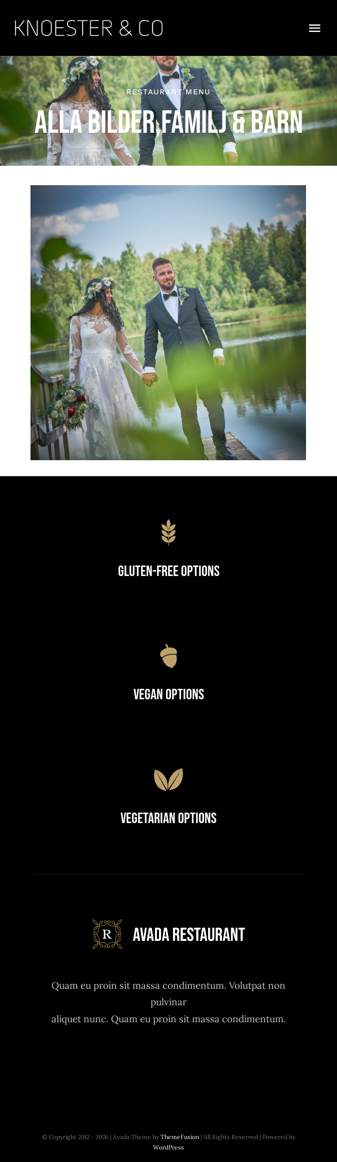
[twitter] (141, 1061)
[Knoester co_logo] (88, 24)
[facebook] (113, 1061)
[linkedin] (223, 1061)
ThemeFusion (179, 1137)
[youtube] (196, 1061)
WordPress (168, 1147)
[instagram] (169, 1061)
